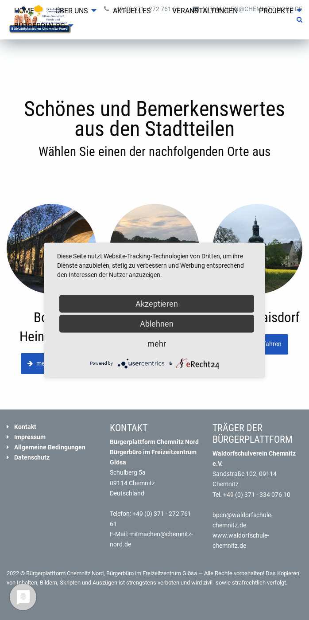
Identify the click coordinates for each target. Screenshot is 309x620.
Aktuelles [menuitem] (132, 11)
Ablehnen (157, 323)
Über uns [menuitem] (71, 11)
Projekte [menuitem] (276, 11)
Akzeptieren (156, 303)
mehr (156, 343)
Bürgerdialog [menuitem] (39, 26)
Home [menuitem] (24, 11)
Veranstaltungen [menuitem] (205, 11)
